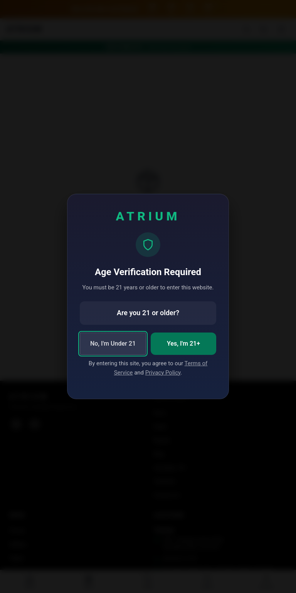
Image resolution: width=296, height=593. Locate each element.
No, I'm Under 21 (113, 343)
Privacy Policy (163, 372)
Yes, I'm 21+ (183, 343)
